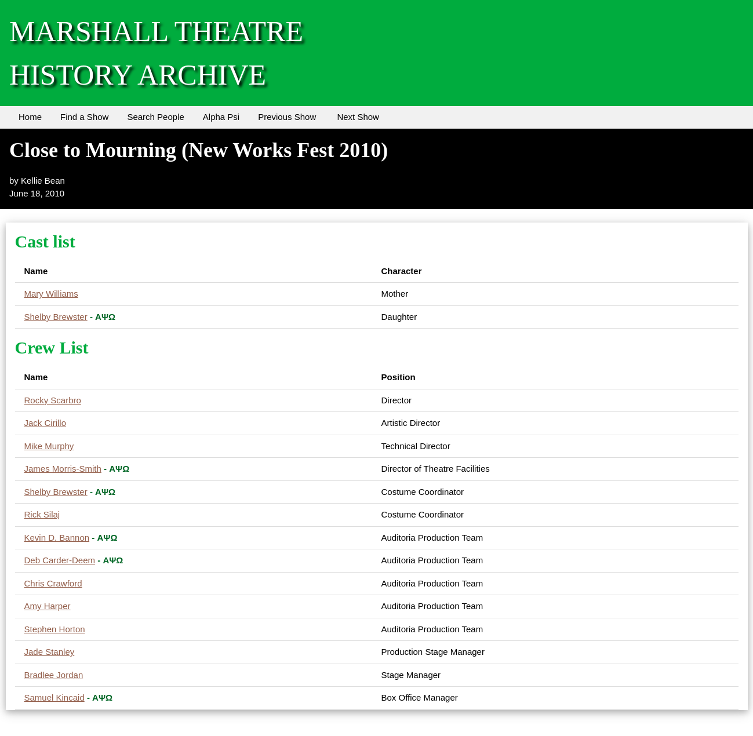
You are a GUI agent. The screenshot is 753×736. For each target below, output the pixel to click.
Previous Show (287, 117)
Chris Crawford (53, 583)
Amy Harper (47, 606)
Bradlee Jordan (53, 675)
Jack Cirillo (45, 423)
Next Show (358, 117)
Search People (155, 117)
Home (30, 117)
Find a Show (84, 117)
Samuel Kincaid (54, 697)
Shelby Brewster (56, 317)
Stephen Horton (54, 629)
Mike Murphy (49, 446)
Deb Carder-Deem (60, 560)
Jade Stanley (49, 652)
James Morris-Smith (62, 468)
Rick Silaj (42, 514)
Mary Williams (51, 293)
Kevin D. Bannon (57, 537)
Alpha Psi (221, 117)
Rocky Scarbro (52, 400)
